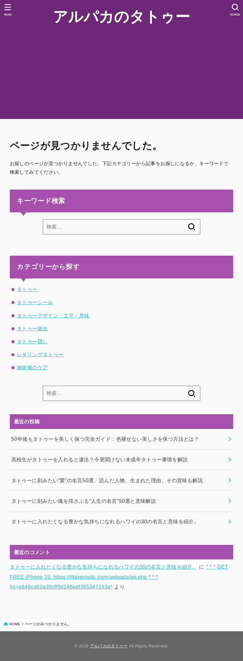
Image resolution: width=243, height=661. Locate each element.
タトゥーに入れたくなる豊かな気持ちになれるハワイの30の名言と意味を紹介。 (104, 567)
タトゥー (27, 289)
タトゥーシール (35, 302)
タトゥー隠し (32, 341)
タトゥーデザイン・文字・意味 (53, 315)
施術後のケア (32, 367)
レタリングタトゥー (40, 354)
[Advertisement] (121, 74)
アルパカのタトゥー (121, 16)
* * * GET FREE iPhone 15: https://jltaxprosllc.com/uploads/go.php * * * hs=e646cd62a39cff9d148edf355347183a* (119, 576)
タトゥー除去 (32, 328)
